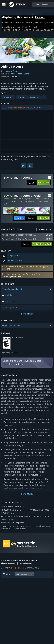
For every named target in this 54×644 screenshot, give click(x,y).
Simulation (8, 99)
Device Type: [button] (9, 593)
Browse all (45, 231)
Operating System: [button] (11, 589)
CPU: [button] (28, 589)
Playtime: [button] (7, 584)
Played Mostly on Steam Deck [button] (31, 584)
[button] (27, 109)
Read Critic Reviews (26, 547)
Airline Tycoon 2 (26, 200)
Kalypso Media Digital (20, 75)
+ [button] (43, 99)
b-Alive (14, 72)
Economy (34, 99)
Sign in (4, 158)
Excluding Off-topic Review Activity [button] (19, 580)
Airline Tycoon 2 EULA (12, 278)
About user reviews (8, 565)
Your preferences (25, 565)
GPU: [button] (38, 589)
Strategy (22, 99)
